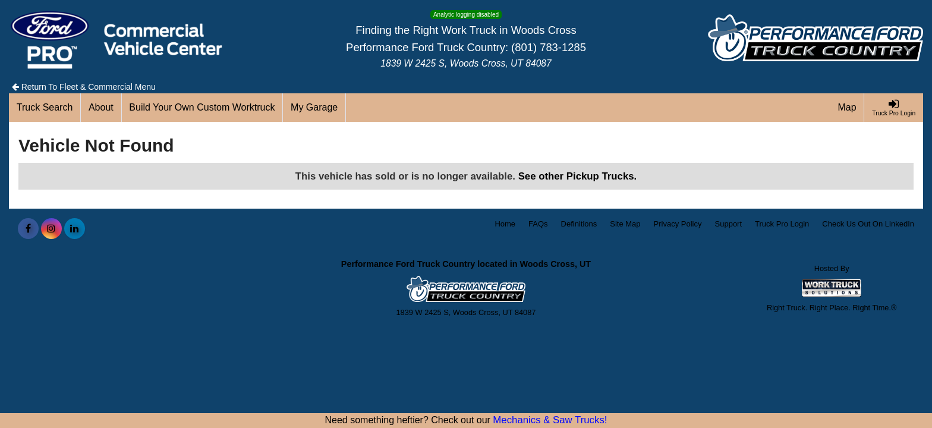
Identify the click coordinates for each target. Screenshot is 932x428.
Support (728, 223)
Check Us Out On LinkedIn (868, 223)
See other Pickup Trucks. (577, 176)
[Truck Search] (45, 107)
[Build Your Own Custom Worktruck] (203, 107)
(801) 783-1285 (548, 47)
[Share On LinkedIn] (74, 229)
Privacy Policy (678, 223)
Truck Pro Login (782, 223)
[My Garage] (314, 107)
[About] (101, 107)
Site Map (625, 223)
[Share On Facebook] (28, 229)
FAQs (538, 223)
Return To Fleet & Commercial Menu (84, 87)
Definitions (579, 223)
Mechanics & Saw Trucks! (550, 420)
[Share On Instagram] (51, 229)
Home (505, 223)
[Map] (847, 107)
